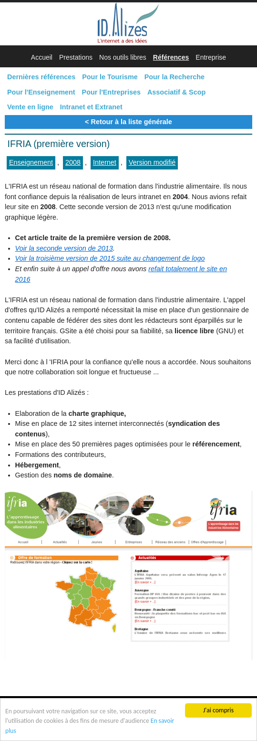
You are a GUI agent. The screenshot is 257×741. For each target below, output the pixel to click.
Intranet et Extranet (91, 107)
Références (171, 57)
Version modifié (152, 162)
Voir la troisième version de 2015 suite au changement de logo (110, 258)
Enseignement (31, 162)
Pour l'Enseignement (41, 92)
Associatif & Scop (176, 92)
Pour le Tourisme (109, 77)
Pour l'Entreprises (111, 92)
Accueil (41, 57)
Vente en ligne (30, 107)
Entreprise (210, 57)
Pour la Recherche (174, 77)
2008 (73, 162)
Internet (104, 162)
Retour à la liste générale (131, 122)
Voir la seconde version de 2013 (64, 248)
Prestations (76, 57)
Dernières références (41, 77)
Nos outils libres (122, 57)
